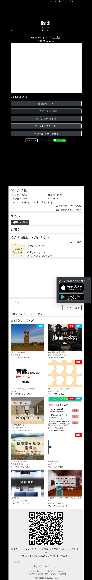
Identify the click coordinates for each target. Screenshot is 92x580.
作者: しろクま (54, 464)
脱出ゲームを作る (55, 571)
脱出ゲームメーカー (46, 566)
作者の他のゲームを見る (46, 133)
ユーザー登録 (67, 1)
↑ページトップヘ (17, 562)
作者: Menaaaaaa (46, 41)
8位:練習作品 (65, 448)
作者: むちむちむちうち (57, 355)
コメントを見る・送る (46, 126)
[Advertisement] (46, 11)
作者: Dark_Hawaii (18, 428)
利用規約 (62, 574)
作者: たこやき (54, 391)
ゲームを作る (56, 1)
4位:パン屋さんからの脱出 (65, 375)
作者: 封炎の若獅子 (55, 428)
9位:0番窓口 (27, 484)
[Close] (89, 279)
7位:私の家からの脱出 (27, 447)
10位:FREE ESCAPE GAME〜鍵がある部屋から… (65, 486)
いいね (32, 140)
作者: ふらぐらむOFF (19, 501)
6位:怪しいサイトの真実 (65, 411)
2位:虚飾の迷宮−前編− (65, 338)
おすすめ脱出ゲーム (37, 571)
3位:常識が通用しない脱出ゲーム (27, 375)
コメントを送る (72, 307)
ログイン (78, 1)
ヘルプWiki (30, 574)
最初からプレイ (46, 103)
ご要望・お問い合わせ (47, 574)
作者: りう (15, 391)
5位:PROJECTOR (27, 411)
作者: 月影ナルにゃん (19, 464)
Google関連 (20, 222)
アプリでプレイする (46, 118)
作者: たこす (15, 355)
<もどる (13, 30)
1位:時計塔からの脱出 (27, 338)
